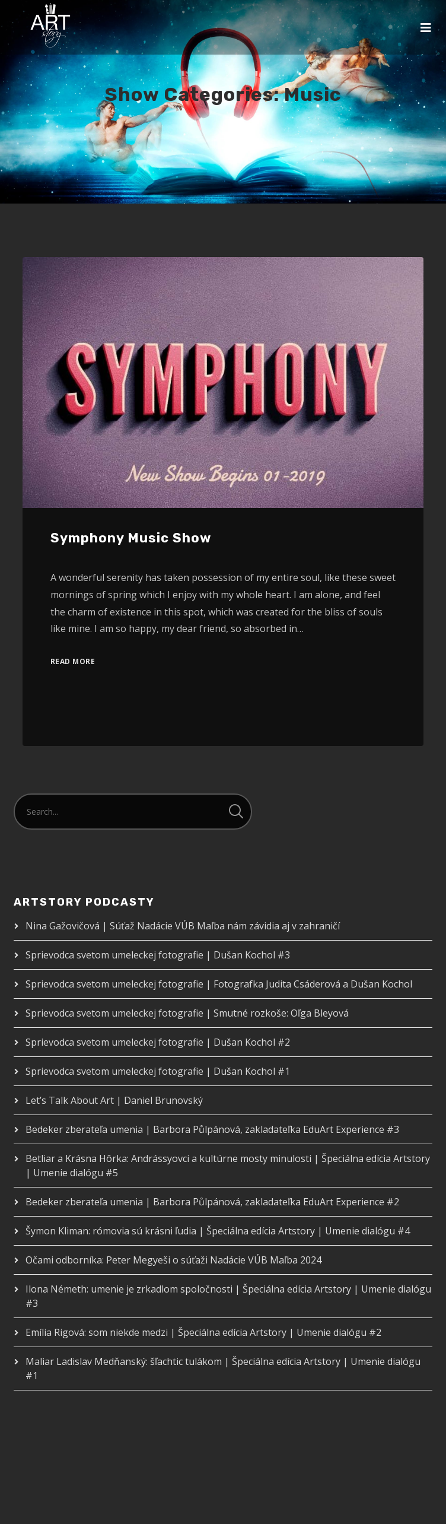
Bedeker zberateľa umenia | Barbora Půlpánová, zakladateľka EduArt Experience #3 (212, 1129)
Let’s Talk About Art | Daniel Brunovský (114, 1100)
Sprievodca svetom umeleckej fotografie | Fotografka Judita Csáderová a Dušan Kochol (219, 983)
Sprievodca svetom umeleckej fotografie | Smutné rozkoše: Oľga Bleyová (187, 1013)
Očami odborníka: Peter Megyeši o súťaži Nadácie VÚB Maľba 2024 (173, 1259)
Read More (72, 661)
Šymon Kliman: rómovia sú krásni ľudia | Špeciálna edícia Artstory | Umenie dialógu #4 (218, 1230)
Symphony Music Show (130, 538)
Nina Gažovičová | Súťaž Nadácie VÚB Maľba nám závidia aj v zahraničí (183, 925)
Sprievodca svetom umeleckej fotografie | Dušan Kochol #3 (158, 954)
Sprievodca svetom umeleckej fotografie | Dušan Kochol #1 (158, 1071)
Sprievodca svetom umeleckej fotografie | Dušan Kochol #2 (158, 1042)
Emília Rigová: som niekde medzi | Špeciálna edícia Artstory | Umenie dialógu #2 (203, 1332)
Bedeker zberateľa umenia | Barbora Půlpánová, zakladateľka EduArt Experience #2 (212, 1201)
